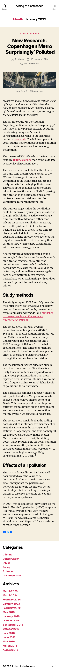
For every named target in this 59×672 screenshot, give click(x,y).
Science (34, 33)
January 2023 (11, 603)
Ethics (6, 562)
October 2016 (11, 628)
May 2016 (9, 641)
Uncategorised (12, 575)
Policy (24, 33)
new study (20, 139)
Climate (7, 554)
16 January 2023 (39, 59)
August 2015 (10, 649)
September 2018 (13, 624)
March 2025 (10, 591)
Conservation (11, 558)
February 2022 (12, 607)
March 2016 (10, 645)
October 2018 (11, 620)
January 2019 (11, 616)
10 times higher (22, 160)
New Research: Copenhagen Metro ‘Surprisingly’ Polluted (29, 46)
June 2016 (9, 637)
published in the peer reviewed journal (28, 316)
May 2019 (9, 612)
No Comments (31, 63)
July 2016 (9, 633)
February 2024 (12, 599)
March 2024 (10, 595)
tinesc (21, 59)
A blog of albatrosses (29, 5)
